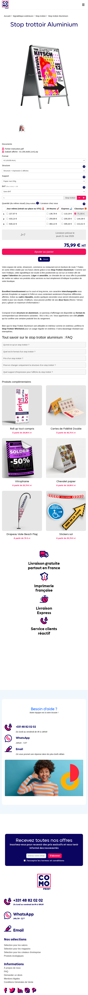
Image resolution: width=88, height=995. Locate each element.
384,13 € (52, 224)
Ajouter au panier (44, 251)
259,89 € (52, 219)
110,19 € (66, 214)
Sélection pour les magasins (17, 949)
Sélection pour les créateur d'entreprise (22, 952)
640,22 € (11, 224)
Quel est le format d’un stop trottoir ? (19, 351)
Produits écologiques (14, 956)
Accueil (7, 16)
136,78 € (52, 214)
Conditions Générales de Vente (18, 982)
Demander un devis (13, 975)
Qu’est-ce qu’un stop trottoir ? (16, 345)
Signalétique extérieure (23, 16)
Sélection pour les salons (15, 945)
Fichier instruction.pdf (13, 149)
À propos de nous (12, 968)
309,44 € (66, 224)
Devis (44, 259)
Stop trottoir (40, 16)
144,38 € (79, 219)
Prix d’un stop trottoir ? (13, 358)
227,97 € (11, 214)
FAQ (6, 971)
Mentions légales (12, 979)
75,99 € (79, 214)
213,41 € (79, 224)
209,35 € (66, 219)
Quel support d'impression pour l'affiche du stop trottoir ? (28, 372)
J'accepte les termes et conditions (44, 860)
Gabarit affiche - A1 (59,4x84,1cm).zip (20, 152)
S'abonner (55, 855)
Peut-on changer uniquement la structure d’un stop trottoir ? (29, 365)
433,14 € (11, 219)
